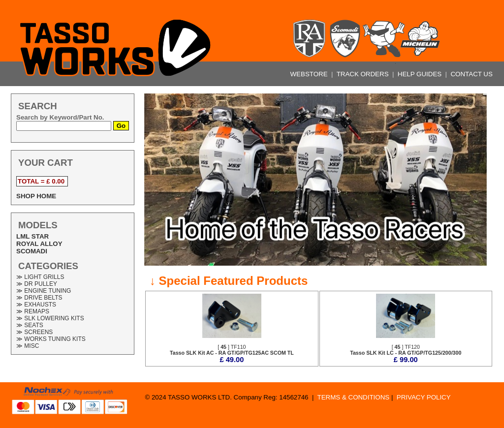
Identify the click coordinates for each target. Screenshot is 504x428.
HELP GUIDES (420, 74)
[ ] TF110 (232, 350)
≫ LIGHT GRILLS (40, 277)
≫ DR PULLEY (36, 283)
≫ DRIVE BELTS (39, 297)
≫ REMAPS (32, 311)
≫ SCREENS (34, 332)
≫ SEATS (29, 325)
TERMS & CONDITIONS (353, 397)
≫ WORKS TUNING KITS (51, 339)
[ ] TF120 (405, 350)
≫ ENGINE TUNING (43, 290)
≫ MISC (27, 345)
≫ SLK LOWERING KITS (50, 318)
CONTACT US (471, 74)
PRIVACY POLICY (424, 397)
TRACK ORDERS (364, 74)
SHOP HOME (36, 196)
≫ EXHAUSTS (36, 304)
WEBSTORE (310, 74)
